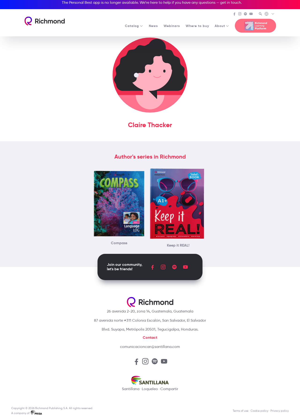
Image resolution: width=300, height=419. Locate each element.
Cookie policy (259, 410)
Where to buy (197, 26)
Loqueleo (150, 389)
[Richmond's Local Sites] (269, 14)
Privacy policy (279, 410)
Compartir (169, 389)
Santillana (130, 389)
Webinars (172, 26)
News (153, 26)
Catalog (134, 26)
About (222, 26)
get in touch (230, 2)
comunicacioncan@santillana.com (150, 346)
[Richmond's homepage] (44, 21)
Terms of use (240, 410)
